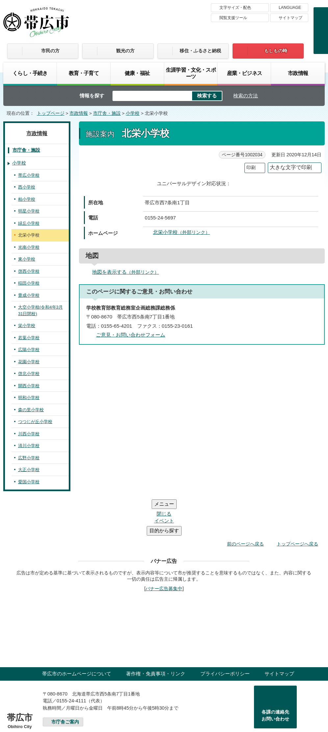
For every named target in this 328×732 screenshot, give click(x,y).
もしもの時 (275, 50)
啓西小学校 (28, 271)
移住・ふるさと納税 (200, 50)
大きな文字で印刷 (291, 167)
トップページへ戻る (297, 504)
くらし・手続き (30, 73)
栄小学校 (26, 325)
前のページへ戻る (245, 504)
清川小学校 (28, 445)
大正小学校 (28, 469)
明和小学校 (28, 397)
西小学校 (26, 187)
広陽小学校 (28, 349)
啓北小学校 (28, 373)
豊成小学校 (28, 295)
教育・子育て (84, 73)
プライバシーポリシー (225, 634)
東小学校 (26, 259)
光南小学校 (28, 247)
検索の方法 (245, 95)
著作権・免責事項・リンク (155, 634)
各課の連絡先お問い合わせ (275, 676)
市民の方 (50, 50)
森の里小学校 (31, 409)
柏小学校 (26, 199)
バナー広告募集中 (163, 549)
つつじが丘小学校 (35, 421)
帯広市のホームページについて (76, 634)
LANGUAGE (290, 7)
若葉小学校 (28, 337)
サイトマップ (290, 17)
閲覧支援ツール (233, 17)
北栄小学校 (184, 232)
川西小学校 (28, 433)
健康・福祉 (137, 73)
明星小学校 (28, 211)
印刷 (251, 167)
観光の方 (125, 50)
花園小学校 (28, 361)
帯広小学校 (28, 175)
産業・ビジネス (244, 73)
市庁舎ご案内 (65, 682)
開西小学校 (28, 385)
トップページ (50, 113)
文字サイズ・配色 (235, 7)
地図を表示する (128, 272)
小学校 (132, 113)
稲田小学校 (28, 283)
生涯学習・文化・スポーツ (191, 73)
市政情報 (298, 73)
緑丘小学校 (28, 223)
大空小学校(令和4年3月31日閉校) (40, 310)
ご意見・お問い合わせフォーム (130, 335)
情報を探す (92, 95)
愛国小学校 (28, 481)
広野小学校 (28, 457)
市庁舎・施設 (107, 113)
